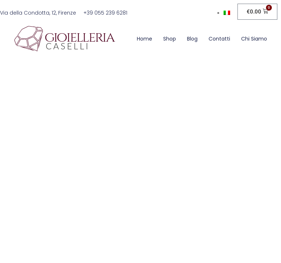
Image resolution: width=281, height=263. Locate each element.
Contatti (219, 38)
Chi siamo (254, 38)
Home (144, 38)
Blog (192, 38)
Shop (169, 38)
